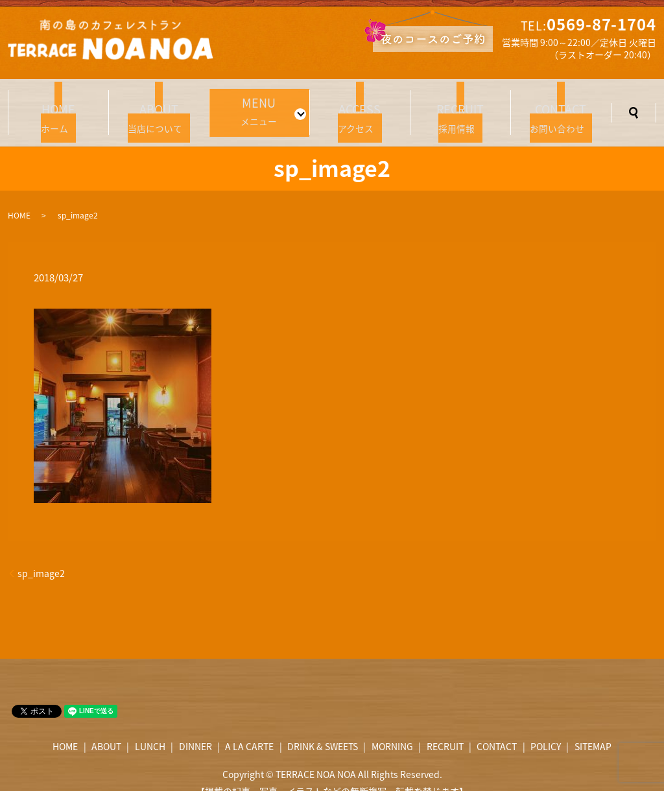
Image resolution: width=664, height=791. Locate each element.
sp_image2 (41, 555)
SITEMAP (593, 728)
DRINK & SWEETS (322, 728)
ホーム (58, 105)
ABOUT (106, 728)
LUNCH (150, 728)
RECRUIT (445, 728)
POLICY (545, 728)
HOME (19, 197)
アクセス (360, 105)
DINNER (195, 728)
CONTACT (497, 728)
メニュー (255, 104)
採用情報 (460, 105)
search (633, 103)
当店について (159, 105)
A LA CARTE (249, 728)
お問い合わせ (561, 105)
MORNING (392, 728)
